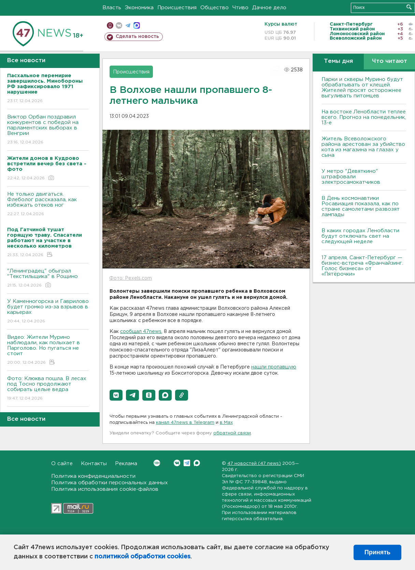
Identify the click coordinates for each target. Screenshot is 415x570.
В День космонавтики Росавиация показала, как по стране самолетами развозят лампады (360, 206)
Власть (111, 7)
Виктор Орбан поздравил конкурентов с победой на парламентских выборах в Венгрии (48, 130)
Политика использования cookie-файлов (104, 489)
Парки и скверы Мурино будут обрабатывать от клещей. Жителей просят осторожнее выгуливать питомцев (362, 87)
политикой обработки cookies (142, 556)
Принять (377, 552)
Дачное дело (269, 7)
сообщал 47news (140, 332)
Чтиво (240, 7)
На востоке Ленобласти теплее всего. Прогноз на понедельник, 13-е (363, 117)
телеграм (128, 25)
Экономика (139, 7)
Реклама (126, 463)
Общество (214, 7)
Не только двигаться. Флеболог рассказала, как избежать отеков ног (48, 204)
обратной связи (232, 433)
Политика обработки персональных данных (109, 483)
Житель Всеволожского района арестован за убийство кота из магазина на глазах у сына (363, 147)
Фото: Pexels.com (130, 278)
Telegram (187, 463)
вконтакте (119, 25)
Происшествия (177, 7)
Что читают (389, 61)
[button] (116, 395)
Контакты (94, 463)
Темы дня (338, 61)
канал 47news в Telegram (185, 423)
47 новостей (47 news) (254, 463)
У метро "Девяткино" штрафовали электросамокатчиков (350, 176)
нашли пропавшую (273, 367)
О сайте (62, 463)
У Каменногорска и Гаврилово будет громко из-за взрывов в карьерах (48, 311)
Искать (409, 7)
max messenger (136, 25)
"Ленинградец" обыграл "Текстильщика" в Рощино (48, 278)
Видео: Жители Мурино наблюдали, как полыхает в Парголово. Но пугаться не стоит (48, 350)
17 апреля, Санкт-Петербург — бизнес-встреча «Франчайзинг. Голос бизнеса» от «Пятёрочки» (362, 265)
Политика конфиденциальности (93, 476)
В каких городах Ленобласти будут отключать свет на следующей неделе (360, 236)
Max (197, 463)
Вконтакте (157, 463)
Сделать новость (137, 36)
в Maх (226, 423)
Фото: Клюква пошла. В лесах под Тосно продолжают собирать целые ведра (48, 388)
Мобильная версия (110, 25)
